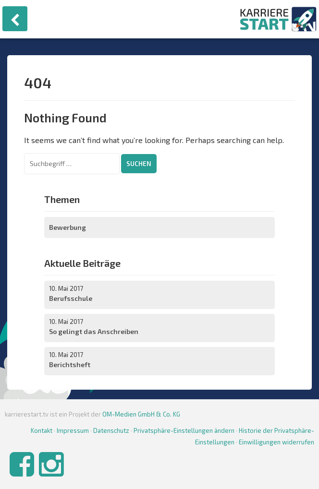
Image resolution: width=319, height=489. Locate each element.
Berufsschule (70, 298)
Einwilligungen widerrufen (276, 442)
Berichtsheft (69, 364)
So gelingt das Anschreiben (93, 331)
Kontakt (41, 430)
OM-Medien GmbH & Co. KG (141, 414)
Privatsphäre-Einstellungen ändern (184, 430)
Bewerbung (67, 227)
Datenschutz (111, 430)
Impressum (73, 430)
